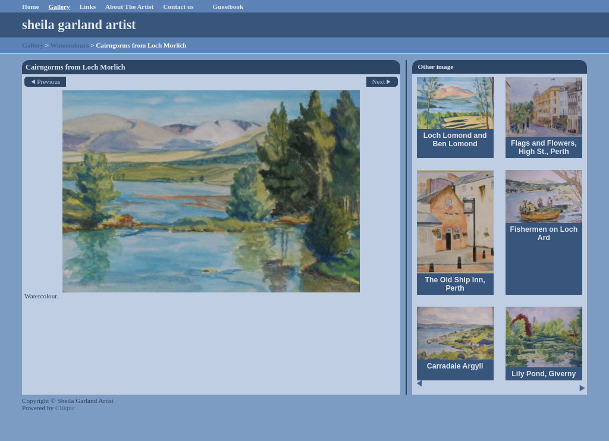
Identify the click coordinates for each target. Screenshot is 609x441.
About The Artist (129, 6)
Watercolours (70, 45)
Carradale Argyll (455, 366)
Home (30, 6)
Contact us (178, 6)
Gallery (59, 6)
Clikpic (65, 407)
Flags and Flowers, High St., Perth (544, 147)
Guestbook (228, 6)
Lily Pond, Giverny (543, 374)
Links (88, 6)
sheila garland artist (79, 24)
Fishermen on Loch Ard (544, 233)
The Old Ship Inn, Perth (455, 284)
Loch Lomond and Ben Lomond (455, 139)
